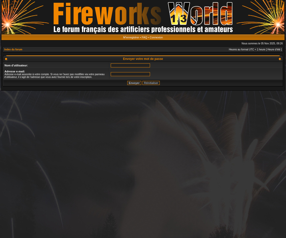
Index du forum (13, 49)
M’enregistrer (131, 37)
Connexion (156, 37)
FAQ (144, 37)
